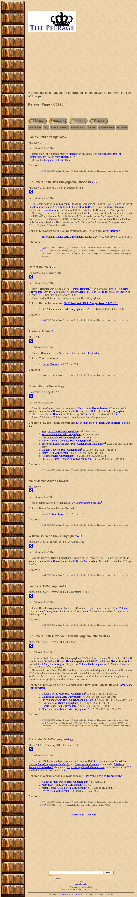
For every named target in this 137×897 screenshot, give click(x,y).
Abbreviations (78, 127)
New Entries (35, 127)
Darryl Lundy (81, 884)
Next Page (122, 127)
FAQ (46, 127)
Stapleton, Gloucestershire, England (78, 353)
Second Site (76, 894)
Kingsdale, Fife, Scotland (57, 160)
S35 (44, 171)
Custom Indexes (59, 127)
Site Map (91, 127)
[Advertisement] (81, 62)
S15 (44, 250)
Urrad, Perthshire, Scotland (86, 502)
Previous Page (106, 127)
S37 (44, 805)
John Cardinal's (65, 894)
